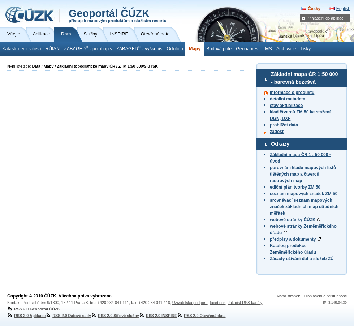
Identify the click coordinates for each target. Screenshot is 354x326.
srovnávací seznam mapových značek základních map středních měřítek (304, 207)
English (343, 8)
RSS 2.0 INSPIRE (158, 315)
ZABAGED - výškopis (139, 48)
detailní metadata (287, 99)
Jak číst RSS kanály (245, 302)
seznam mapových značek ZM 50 (303, 193)
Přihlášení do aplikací (326, 18)
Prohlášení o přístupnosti (325, 296)
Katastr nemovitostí (21, 48)
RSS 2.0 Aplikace (26, 315)
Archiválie (286, 48)
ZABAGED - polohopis (88, 48)
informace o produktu (292, 92)
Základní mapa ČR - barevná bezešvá (304, 78)
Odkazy (280, 144)
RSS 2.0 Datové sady (68, 315)
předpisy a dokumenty (295, 239)
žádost (277, 131)
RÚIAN (53, 48)
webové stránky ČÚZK (295, 219)
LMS (267, 48)
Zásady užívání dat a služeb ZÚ (302, 258)
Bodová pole (219, 48)
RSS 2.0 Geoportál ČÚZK (33, 309)
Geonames (247, 48)
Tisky (305, 48)
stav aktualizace (286, 105)
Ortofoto (175, 48)
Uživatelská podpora (190, 302)
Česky (314, 8)
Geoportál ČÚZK (118, 15)
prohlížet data (284, 125)
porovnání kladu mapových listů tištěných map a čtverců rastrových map (303, 174)
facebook (218, 302)
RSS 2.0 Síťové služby (115, 315)
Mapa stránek (288, 296)
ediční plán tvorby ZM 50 (295, 187)
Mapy (194, 48)
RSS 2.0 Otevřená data (201, 315)
